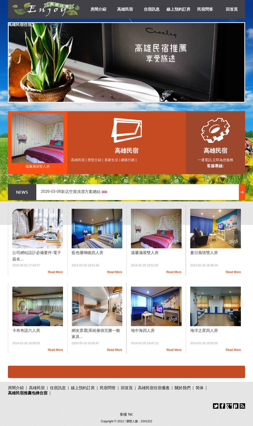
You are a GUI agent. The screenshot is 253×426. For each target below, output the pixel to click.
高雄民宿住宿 (20, 24)
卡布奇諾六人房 (26, 330)
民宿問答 (205, 9)
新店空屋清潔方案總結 (81, 192)
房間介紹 (98, 9)
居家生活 (111, 160)
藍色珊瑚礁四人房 (87, 253)
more (242, 192)
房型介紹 (94, 160)
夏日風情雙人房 (204, 253)
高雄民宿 (125, 9)
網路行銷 (128, 160)
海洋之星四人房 (204, 330)
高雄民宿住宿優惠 (153, 388)
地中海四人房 (143, 330)
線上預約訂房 (178, 9)
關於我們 (182, 388)
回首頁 (232, 9)
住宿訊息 (152, 9)
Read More (55, 272)
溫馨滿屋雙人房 (37, 166)
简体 (200, 388)
